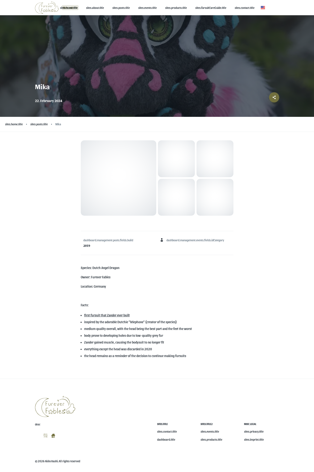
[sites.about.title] (95, 8)
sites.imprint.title (254, 439)
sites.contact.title (167, 431)
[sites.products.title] (176, 8)
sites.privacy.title (254, 431)
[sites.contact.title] (244, 8)
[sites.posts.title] (121, 8)
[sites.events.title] (147, 8)
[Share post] (274, 97)
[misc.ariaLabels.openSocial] (36, 434)
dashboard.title (166, 439)
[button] (263, 7)
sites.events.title (210, 431)
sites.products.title (211, 439)
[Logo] (47, 7)
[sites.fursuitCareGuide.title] (210, 8)
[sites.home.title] (69, 8)
